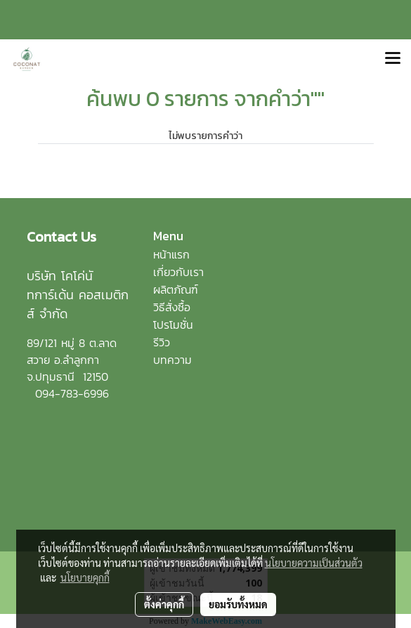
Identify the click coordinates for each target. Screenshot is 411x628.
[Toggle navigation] (392, 59)
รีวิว (161, 342)
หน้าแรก (171, 254)
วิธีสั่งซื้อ (171, 307)
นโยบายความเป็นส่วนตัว (314, 562)
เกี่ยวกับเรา (178, 271)
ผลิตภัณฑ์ (175, 289)
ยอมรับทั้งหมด (238, 604)
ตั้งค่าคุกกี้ (164, 604)
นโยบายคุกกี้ (85, 577)
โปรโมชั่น (173, 324)
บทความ (172, 359)
